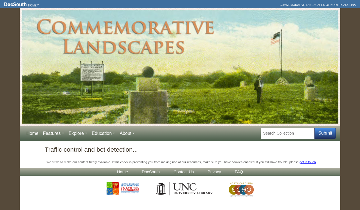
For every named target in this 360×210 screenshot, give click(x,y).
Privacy (214, 172)
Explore (76, 133)
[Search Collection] (287, 133)
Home (32, 5)
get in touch (308, 162)
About (125, 133)
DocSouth (151, 172)
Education (102, 133)
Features (52, 133)
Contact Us (184, 172)
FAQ (239, 172)
